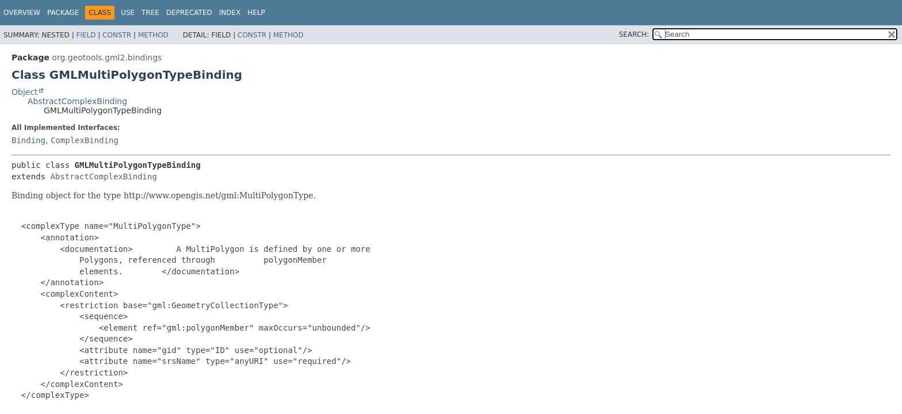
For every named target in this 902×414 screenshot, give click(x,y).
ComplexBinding (85, 140)
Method (153, 35)
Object (25, 92)
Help (256, 13)
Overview (21, 13)
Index (230, 13)
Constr (116, 35)
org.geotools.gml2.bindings (107, 57)
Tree (150, 13)
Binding (28, 140)
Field (85, 35)
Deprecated (189, 13)
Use (128, 13)
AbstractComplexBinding (77, 101)
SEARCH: (634, 34)
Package (63, 13)
